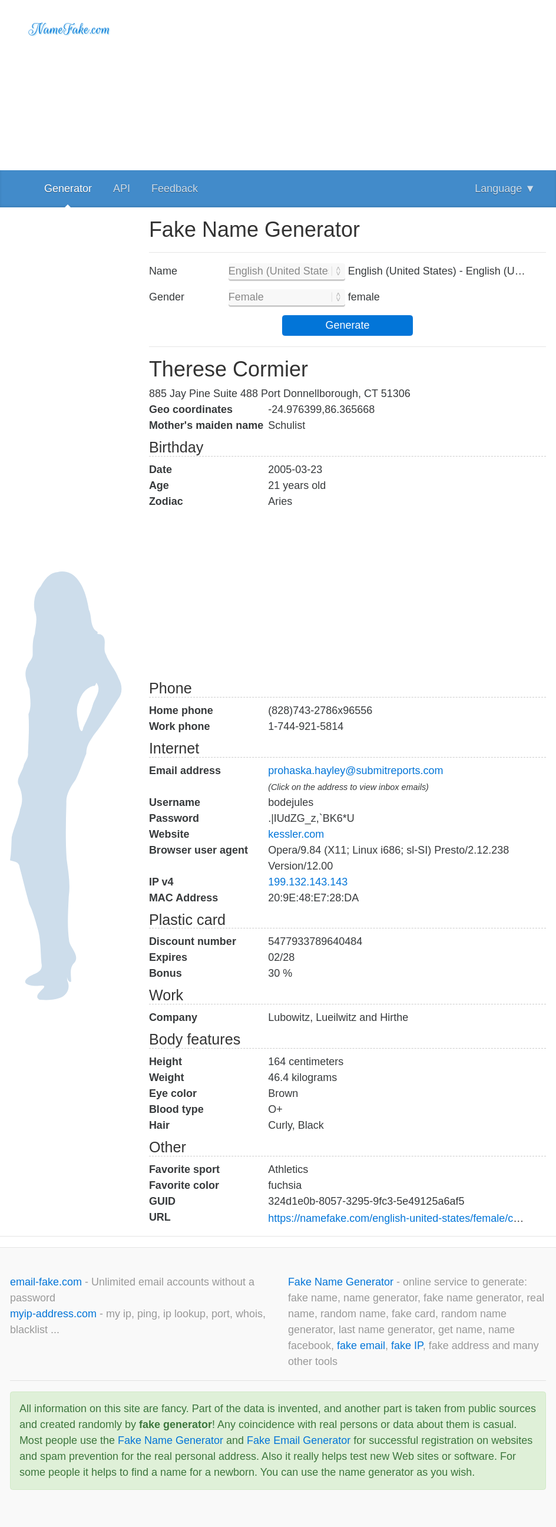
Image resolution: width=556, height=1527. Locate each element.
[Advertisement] (347, 82)
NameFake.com (70, 29)
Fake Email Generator (298, 1440)
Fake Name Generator (342, 1282)
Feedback (174, 188)
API (121, 188)
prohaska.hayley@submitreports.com (355, 770)
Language (505, 188)
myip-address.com (53, 1314)
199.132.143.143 (308, 882)
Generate (347, 325)
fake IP (407, 1345)
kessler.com (296, 834)
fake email (361, 1345)
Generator (68, 188)
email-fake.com (47, 1282)
